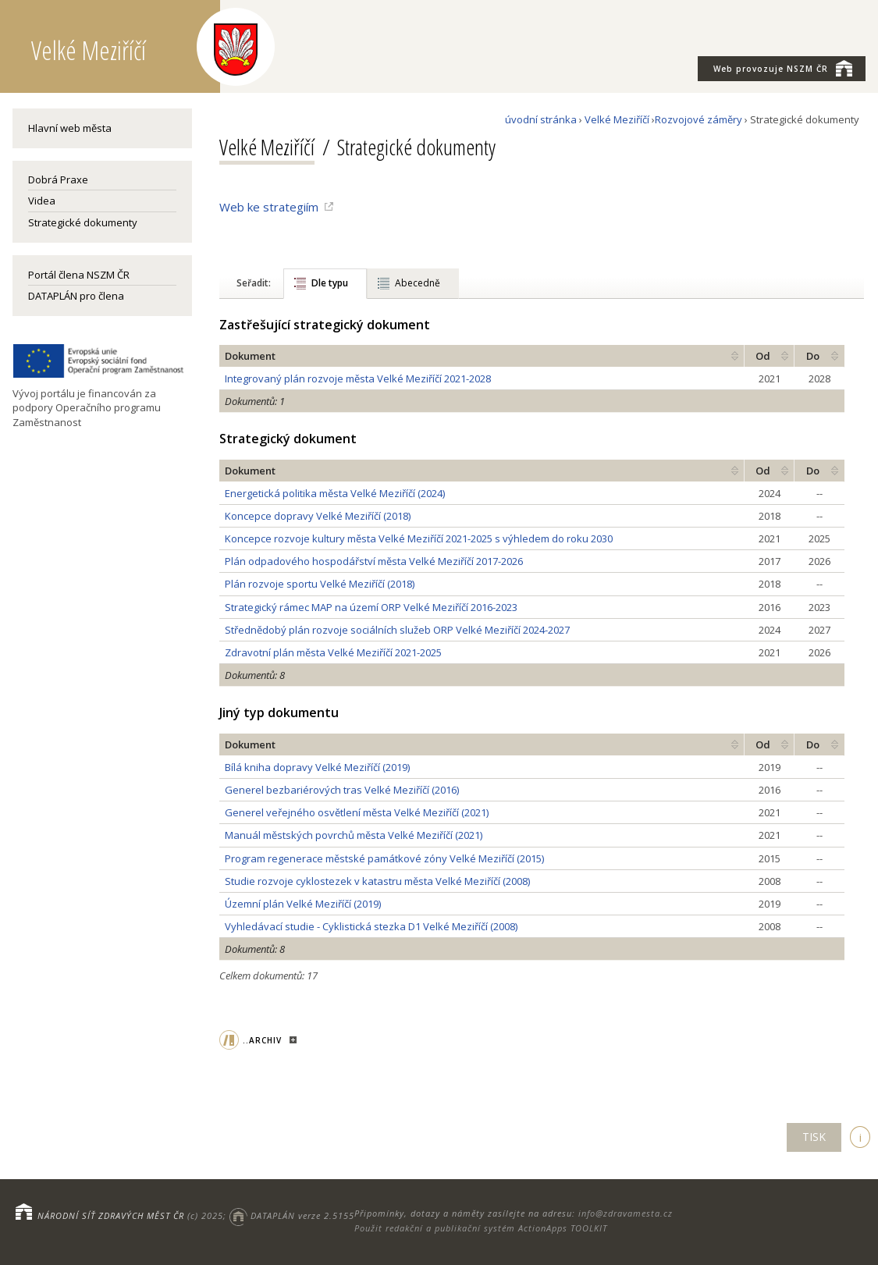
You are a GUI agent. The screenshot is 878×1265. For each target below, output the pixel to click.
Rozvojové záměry (698, 119)
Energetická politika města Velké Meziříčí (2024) (335, 493)
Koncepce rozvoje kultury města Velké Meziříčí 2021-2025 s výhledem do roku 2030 (419, 538)
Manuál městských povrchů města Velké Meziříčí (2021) (353, 835)
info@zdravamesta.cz (625, 1213)
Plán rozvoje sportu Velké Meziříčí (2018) (319, 584)
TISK (814, 1136)
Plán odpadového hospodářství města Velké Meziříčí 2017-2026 (374, 561)
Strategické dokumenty (82, 222)
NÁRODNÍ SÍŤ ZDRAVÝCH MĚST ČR (110, 1215)
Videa (41, 201)
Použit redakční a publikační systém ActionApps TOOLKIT (480, 1228)
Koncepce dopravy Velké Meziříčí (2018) (318, 516)
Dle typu (329, 283)
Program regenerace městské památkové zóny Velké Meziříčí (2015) (384, 858)
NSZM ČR (782, 67)
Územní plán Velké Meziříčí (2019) (303, 904)
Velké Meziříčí (617, 119)
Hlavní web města (70, 128)
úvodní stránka (541, 119)
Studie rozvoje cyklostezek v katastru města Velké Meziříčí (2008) (377, 881)
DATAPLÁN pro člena (76, 296)
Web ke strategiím (268, 207)
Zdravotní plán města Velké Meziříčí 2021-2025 (333, 652)
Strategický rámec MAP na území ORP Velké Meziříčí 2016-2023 (371, 607)
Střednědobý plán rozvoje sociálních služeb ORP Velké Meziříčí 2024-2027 (397, 630)
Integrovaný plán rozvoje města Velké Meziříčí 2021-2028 (358, 378)
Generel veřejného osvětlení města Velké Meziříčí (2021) (357, 812)
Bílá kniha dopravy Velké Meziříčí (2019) (317, 767)
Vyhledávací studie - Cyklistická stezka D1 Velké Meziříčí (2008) (371, 926)
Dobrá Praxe (58, 179)
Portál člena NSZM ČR (79, 275)
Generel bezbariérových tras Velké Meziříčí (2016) (342, 790)
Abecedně (417, 283)
